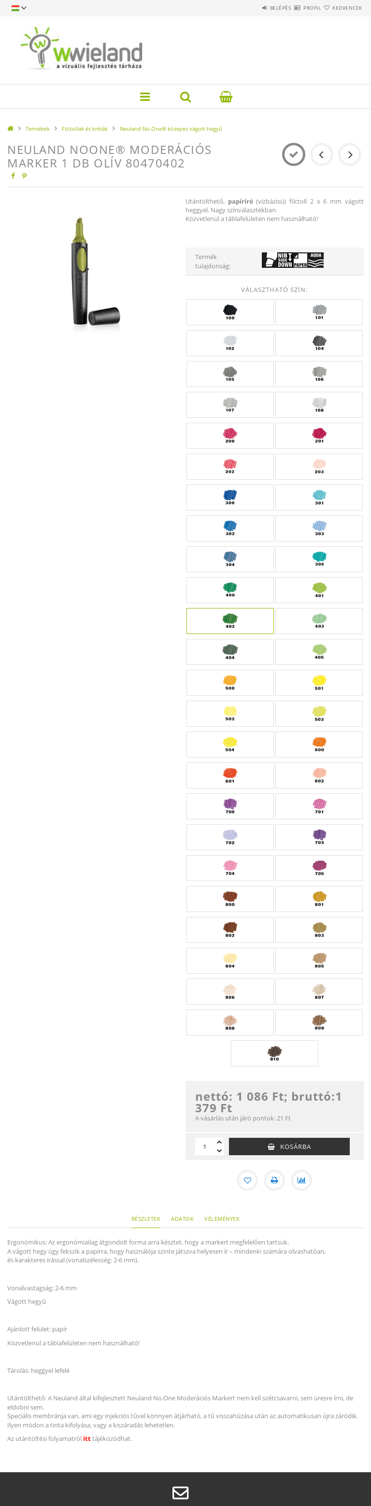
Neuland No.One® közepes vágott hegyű (171, 128)
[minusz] (219, 1151)
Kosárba (295, 1146)
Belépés (252, 7)
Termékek (38, 128)
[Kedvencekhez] (247, 1180)
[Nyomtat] (274, 1180)
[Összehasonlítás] (301, 1180)
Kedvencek (342, 7)
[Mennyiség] (204, 1146)
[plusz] (219, 1142)
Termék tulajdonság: (212, 261)
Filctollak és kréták (85, 128)
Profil (295, 7)
